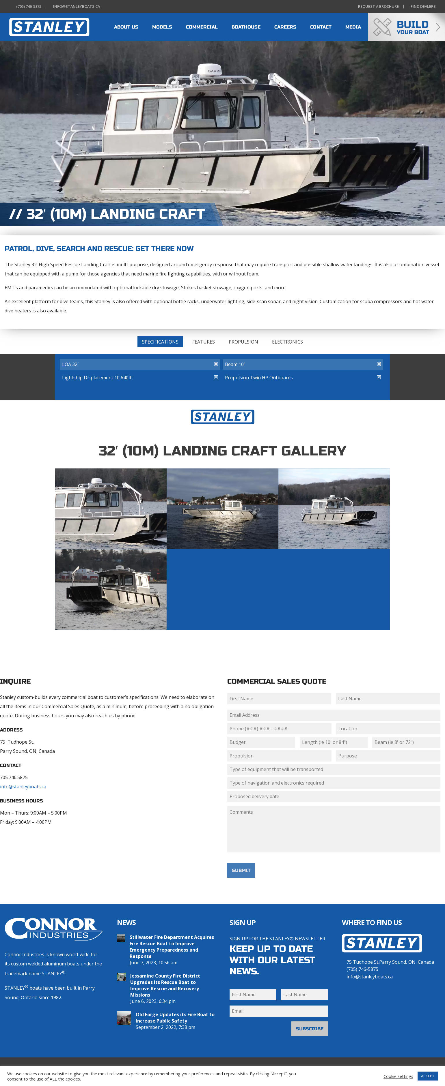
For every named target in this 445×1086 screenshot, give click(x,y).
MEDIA (353, 27)
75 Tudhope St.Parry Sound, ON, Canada (390, 962)
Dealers (422, 6)
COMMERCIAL (202, 27)
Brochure (377, 6)
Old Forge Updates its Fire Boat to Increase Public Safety (175, 1017)
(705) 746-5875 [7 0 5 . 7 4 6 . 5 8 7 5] (362, 969)
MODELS (162, 27)
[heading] (49, 27)
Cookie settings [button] (398, 1076)
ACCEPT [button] (427, 1076)
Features (203, 342)
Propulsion (243, 342)
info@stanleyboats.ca (23, 786)
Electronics (287, 342)
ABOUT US (126, 27)
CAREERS (285, 27)
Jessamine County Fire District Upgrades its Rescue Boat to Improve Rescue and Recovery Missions (165, 985)
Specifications (160, 342)
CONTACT (321, 27)
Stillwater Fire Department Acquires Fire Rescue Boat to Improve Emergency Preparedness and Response (172, 946)
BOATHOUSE (246, 27)
